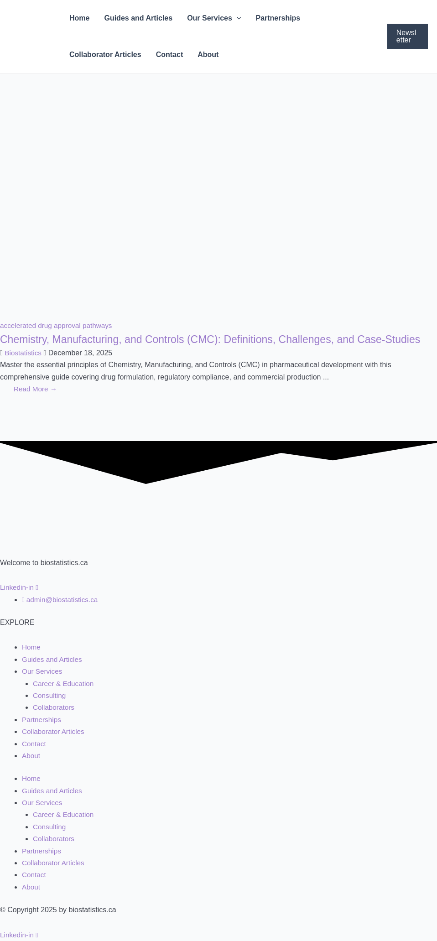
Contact (169, 54)
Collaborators (54, 707)
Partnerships (277, 18)
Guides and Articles (138, 18)
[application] (236, 18)
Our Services (214, 18)
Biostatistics (24, 368)
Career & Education (65, 683)
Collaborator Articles (105, 54)
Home (79, 18)
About (208, 54)
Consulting (50, 695)
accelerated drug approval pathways (58, 325)
